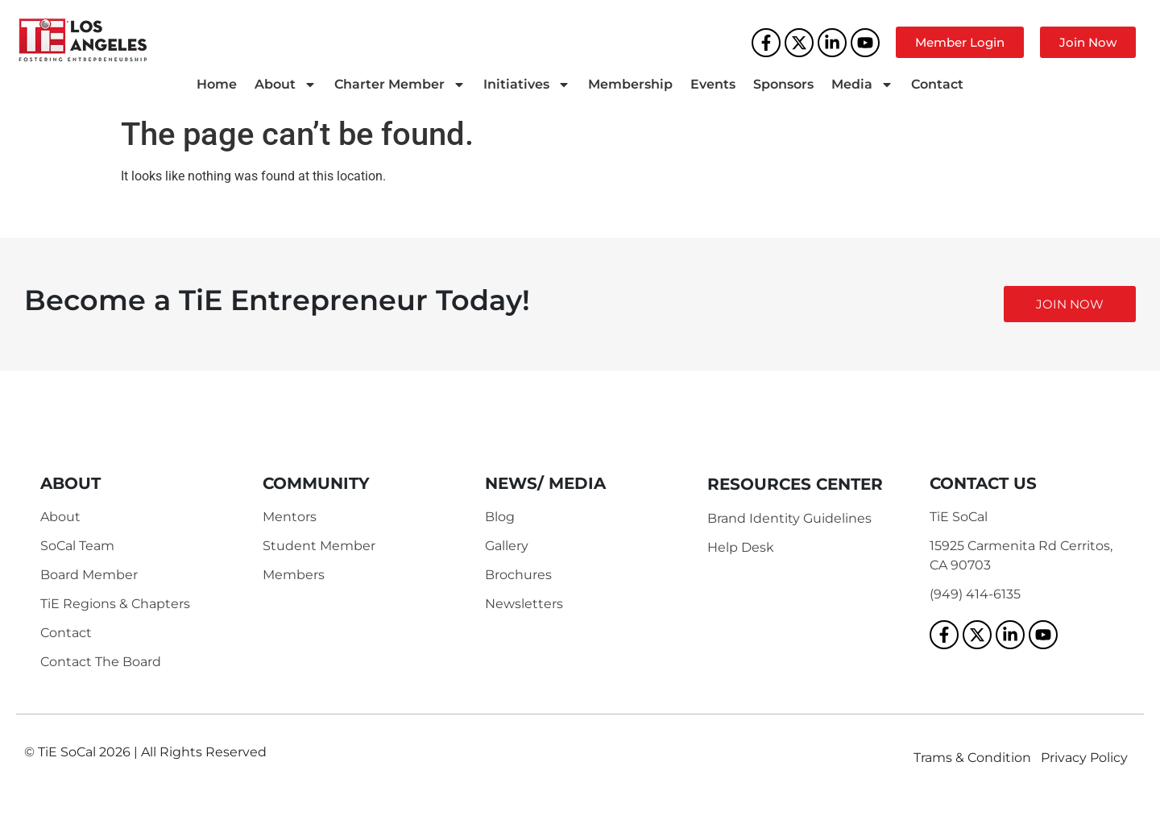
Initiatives (526, 84)
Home (217, 84)
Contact (937, 84)
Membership (630, 84)
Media (862, 84)
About (286, 84)
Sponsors (783, 84)
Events (712, 84)
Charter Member (400, 84)
